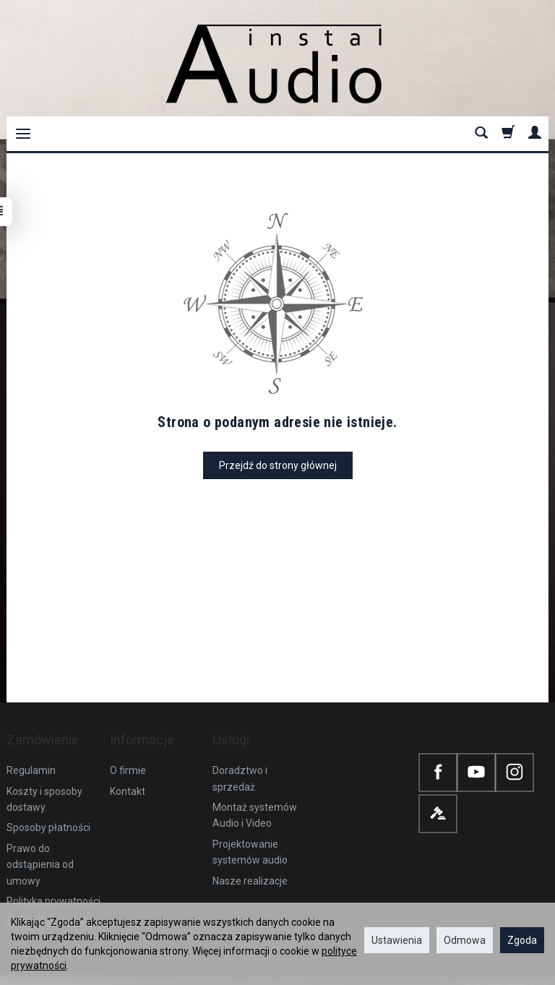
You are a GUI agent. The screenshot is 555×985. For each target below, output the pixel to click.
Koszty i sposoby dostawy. (44, 784)
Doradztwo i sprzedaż (239, 764)
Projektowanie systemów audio (250, 837)
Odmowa (465, 940)
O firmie (128, 756)
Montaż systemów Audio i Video (254, 800)
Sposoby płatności (48, 813)
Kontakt (127, 776)
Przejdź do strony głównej (278, 465)
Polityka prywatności (53, 886)
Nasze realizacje (250, 866)
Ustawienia (396, 940)
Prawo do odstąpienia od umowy (40, 850)
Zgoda (522, 940)
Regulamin (31, 756)
